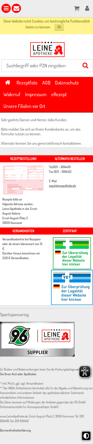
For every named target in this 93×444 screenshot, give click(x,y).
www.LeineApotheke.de (14, 416)
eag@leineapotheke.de (62, 186)
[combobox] (47, 65)
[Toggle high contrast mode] (86, 435)
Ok (59, 27)
